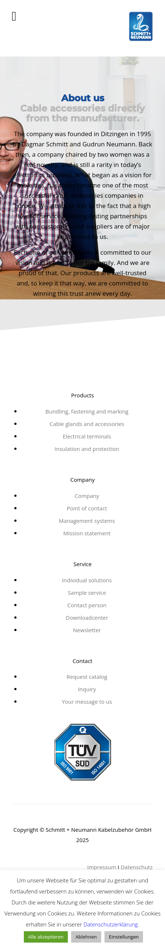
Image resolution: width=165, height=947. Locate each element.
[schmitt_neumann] (82, 29)
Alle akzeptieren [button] (46, 936)
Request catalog (86, 676)
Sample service (87, 592)
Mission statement (87, 533)
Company (87, 495)
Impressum (101, 867)
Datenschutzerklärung (110, 924)
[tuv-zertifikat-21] (82, 752)
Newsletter (87, 630)
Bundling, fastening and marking (86, 411)
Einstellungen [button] (124, 936)
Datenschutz (137, 867)
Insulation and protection (87, 448)
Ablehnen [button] (86, 936)
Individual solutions (87, 580)
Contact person (87, 605)
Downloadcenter (87, 617)
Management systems (87, 520)
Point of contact (87, 508)
